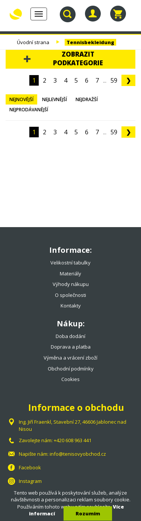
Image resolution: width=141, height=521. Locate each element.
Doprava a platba (71, 346)
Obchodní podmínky (71, 368)
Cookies (70, 379)
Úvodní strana (33, 42)
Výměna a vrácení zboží (70, 357)
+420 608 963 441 (72, 440)
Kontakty (71, 305)
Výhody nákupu (71, 284)
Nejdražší (87, 99)
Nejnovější (21, 99)
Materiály (70, 273)
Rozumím (88, 513)
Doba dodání (70, 336)
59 (114, 80)
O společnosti (70, 295)
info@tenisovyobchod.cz (78, 453)
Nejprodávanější (28, 109)
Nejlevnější (54, 99)
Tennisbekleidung (90, 42)
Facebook (30, 467)
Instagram (30, 481)
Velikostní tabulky (70, 262)
